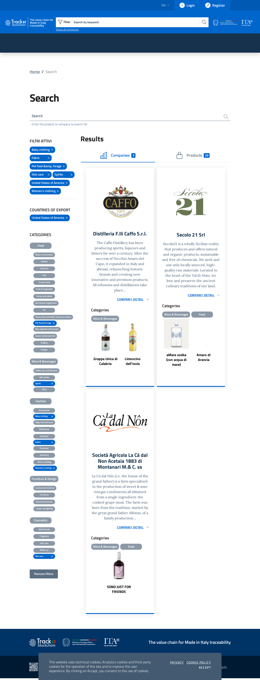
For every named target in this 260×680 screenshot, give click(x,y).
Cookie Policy (199, 662)
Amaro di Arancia (204, 358)
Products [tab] (193, 156)
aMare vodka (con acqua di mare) (176, 360)
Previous (159, 344)
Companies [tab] (117, 156)
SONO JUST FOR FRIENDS (119, 591)
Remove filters (43, 574)
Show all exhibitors (67, 29)
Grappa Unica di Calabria (105, 362)
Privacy (177, 662)
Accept (205, 667)
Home (35, 72)
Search (37, 116)
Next (223, 344)
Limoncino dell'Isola (133, 362)
